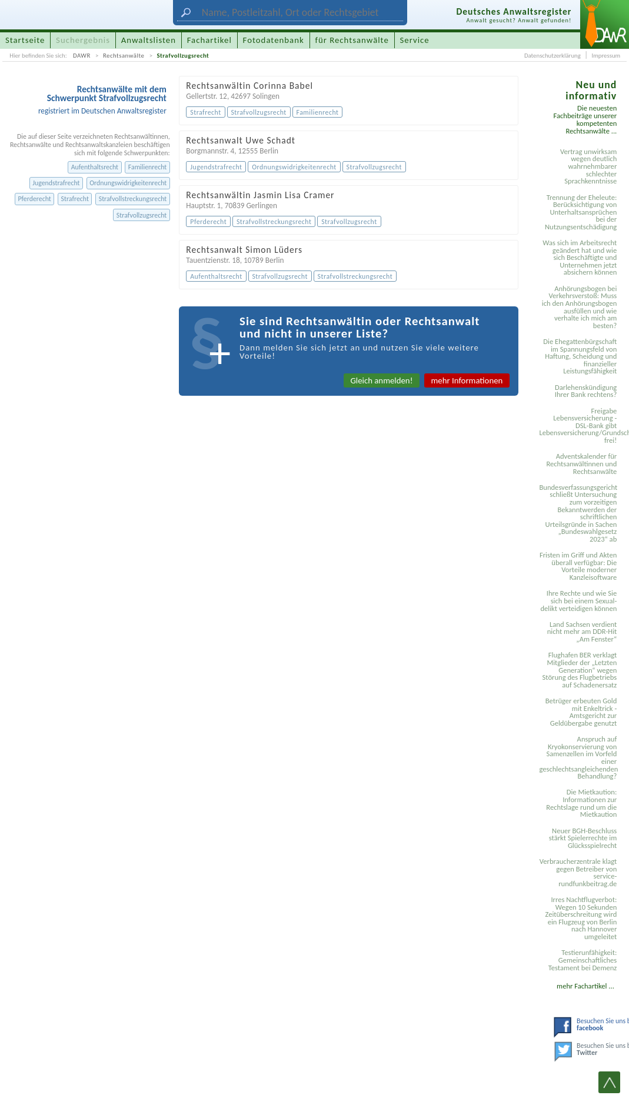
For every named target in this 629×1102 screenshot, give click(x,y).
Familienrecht (147, 167)
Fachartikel (209, 40)
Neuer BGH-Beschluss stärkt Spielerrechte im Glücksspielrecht (583, 838)
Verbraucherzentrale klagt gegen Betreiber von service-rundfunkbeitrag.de (578, 872)
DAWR (82, 55)
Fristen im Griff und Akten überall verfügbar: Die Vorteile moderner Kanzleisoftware (578, 566)
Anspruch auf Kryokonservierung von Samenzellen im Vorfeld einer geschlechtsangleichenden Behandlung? (578, 757)
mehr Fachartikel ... (585, 985)
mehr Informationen (467, 380)
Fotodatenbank (273, 40)
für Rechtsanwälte (351, 40)
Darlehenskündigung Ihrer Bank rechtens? (586, 391)
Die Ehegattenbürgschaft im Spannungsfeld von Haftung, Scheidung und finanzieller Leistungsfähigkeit (580, 356)
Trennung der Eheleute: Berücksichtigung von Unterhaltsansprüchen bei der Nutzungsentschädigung (581, 212)
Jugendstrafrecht (55, 183)
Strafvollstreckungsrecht (133, 199)
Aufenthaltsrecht (94, 167)
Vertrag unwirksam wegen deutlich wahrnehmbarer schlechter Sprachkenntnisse (588, 166)
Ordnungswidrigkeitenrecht (128, 183)
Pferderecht (34, 199)
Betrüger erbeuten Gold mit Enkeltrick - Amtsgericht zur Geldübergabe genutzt (581, 711)
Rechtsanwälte (123, 55)
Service (415, 40)
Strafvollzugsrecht (183, 55)
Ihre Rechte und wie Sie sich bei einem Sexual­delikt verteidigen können (578, 600)
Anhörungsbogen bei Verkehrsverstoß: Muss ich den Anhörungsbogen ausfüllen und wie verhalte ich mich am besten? (579, 307)
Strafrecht (75, 199)
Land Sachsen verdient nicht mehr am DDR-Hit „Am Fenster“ (582, 631)
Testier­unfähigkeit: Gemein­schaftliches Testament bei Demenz (582, 959)
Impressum (605, 55)
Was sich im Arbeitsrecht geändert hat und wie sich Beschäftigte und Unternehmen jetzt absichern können (580, 257)
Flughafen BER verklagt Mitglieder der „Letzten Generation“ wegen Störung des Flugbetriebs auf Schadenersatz (580, 669)
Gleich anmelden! (381, 380)
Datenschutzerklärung (552, 55)
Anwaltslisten (148, 40)
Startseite (25, 40)
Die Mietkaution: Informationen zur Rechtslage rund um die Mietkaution (581, 803)
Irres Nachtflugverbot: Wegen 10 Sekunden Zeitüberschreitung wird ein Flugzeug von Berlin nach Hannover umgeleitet (581, 918)
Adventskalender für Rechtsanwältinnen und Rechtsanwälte (581, 463)
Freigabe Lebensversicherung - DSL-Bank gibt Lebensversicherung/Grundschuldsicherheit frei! (579, 425)
